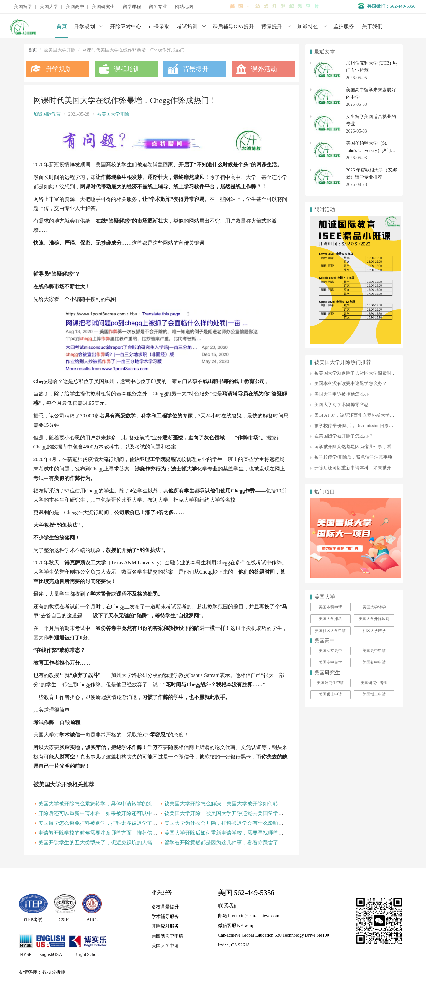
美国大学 (49, 7)
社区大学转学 (374, 630)
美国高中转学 (330, 662)
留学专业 (158, 7)
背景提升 (271, 26)
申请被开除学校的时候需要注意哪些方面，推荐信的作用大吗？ (110, 832)
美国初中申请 (374, 662)
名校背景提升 (165, 906)
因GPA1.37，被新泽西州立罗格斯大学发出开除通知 (365, 415)
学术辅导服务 (165, 916)
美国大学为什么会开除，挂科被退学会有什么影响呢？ (226, 823)
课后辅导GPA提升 (233, 26)
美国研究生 (103, 7)
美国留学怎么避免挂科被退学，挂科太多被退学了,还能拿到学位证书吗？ (121, 823)
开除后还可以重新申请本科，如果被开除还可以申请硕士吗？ (108, 813)
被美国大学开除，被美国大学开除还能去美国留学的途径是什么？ (239, 813)
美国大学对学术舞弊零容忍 (341, 404)
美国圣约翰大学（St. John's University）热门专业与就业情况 (371, 150)
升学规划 (84, 26)
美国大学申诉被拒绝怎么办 (341, 394)
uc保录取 (159, 26)
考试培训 (187, 26)
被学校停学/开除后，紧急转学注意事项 (353, 457)
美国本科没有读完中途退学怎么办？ (350, 383)
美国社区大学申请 (330, 630)
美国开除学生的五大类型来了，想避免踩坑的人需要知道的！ (108, 842)
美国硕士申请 (330, 694)
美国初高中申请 (167, 936)
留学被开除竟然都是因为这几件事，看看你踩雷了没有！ (229, 842)
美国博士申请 (374, 694)
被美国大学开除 (113, 114)
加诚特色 (307, 26)
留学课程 (132, 7)
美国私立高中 (330, 650)
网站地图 (184, 7)
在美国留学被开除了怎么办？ (343, 436)
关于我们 (372, 26)
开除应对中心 (125, 26)
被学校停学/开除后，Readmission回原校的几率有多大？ (369, 425)
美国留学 (23, 7)
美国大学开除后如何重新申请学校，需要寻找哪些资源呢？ (231, 832)
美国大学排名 (330, 618)
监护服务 (343, 26)
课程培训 (127, 68)
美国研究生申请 (330, 682)
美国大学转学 (374, 607)
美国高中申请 (374, 650)
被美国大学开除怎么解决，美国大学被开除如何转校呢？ (229, 803)
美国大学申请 (165, 945)
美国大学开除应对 (374, 618)
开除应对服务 (165, 926)
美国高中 (75, 7)
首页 (61, 26)
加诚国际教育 (47, 114)
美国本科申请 (330, 607)
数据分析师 (53, 972)
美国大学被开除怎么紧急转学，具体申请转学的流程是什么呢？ (110, 803)
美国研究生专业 (374, 682)
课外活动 (264, 68)
